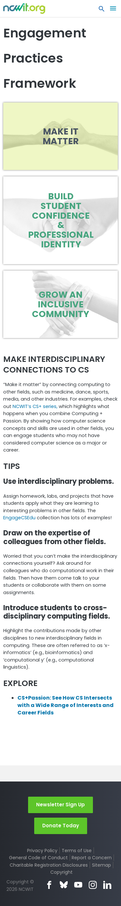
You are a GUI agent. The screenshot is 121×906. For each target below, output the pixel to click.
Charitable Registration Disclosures (49, 865)
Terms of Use (77, 850)
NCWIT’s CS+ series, (36, 406)
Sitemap (101, 865)
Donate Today (60, 825)
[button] (101, 10)
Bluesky (64, 885)
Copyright (61, 872)
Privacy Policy (42, 850)
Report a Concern (92, 857)
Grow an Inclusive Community (60, 304)
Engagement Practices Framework (44, 58)
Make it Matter (61, 136)
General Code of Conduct (38, 857)
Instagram (93, 885)
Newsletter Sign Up (60, 804)
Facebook (49, 885)
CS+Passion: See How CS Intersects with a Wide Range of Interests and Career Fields (65, 705)
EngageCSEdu (19, 517)
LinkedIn (107, 885)
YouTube (78, 885)
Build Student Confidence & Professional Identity (61, 220)
